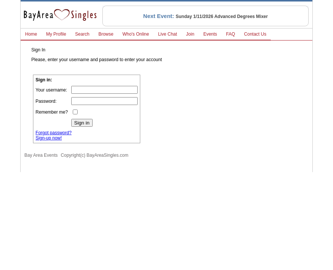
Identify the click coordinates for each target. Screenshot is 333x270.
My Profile (56, 34)
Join (190, 34)
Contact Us (255, 34)
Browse (105, 34)
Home (31, 34)
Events (210, 34)
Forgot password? (54, 132)
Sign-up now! (49, 138)
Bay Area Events (41, 155)
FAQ (230, 34)
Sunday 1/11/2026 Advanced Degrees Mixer (222, 16)
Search (82, 34)
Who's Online (135, 34)
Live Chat (167, 34)
